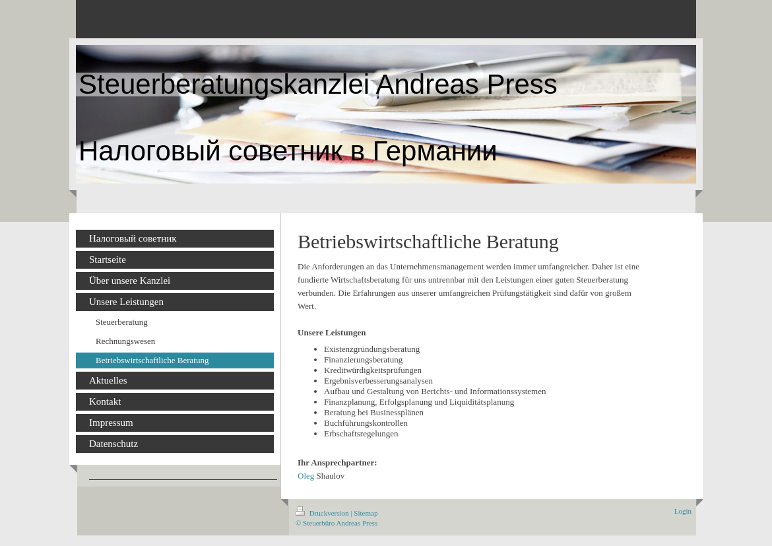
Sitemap (365, 513)
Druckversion (323, 513)
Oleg (306, 476)
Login (683, 511)
